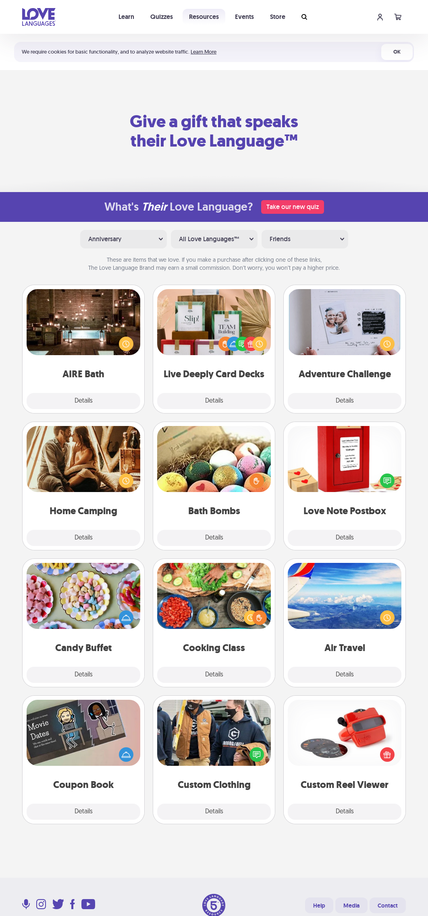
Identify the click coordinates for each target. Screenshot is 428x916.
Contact (388, 905)
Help (319, 905)
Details (84, 401)
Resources (204, 16)
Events (244, 16)
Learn (126, 16)
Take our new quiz (292, 207)
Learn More (203, 51)
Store (277, 16)
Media (351, 905)
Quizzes (161, 16)
